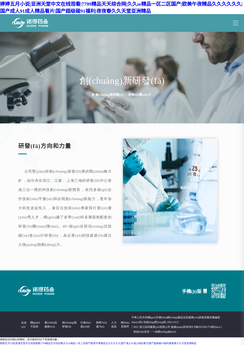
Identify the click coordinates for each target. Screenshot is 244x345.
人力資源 (113, 324)
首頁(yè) (23, 324)
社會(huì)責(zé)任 (85, 324)
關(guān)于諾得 (35, 324)
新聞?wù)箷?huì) (101, 324)
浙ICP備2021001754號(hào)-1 (205, 327)
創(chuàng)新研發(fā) (69, 324)
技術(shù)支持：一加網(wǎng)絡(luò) (154, 331)
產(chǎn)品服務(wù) (50, 324)
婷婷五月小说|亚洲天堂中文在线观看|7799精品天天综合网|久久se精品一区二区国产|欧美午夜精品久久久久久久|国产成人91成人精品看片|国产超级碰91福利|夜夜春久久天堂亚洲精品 (121, 7)
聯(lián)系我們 (125, 324)
